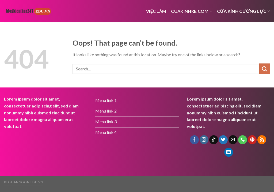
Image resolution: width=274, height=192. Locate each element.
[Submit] (264, 68)
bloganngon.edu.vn (23, 182)
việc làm (156, 11)
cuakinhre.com (191, 11)
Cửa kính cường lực (243, 11)
